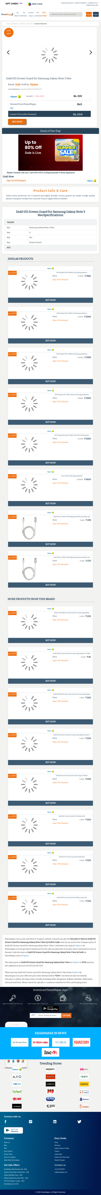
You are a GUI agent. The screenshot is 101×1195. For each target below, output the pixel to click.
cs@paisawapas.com (61, 1172)
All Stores (57, 1145)
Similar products (20, 258)
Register (89, 14)
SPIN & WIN (35, 4)
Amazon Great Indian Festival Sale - (16, 1172)
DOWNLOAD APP (92, 5)
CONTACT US (92, 3)
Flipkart (34, 84)
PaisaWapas (45, 1192)
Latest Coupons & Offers (62, 1148)
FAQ (5, 1148)
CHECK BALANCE (67, 3)
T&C (11, 108)
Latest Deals (58, 1154)
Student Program (60, 1160)
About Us (7, 1142)
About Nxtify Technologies (12, 1160)
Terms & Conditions (10, 1157)
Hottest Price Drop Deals (62, 1157)
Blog (5, 1145)
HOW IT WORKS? (81, 3)
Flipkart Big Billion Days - (13, 1175)
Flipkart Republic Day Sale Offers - (16, 1178)
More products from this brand (31, 599)
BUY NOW (17, 122)
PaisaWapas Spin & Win (11, 1184)
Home (56, 1142)
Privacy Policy (8, 1154)
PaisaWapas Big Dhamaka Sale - (15, 1169)
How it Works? (8, 1151)
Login (95, 14)
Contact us (60, 1165)
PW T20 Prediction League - (14, 1181)
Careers (57, 1151)
